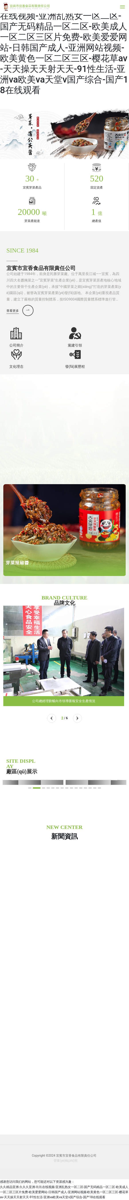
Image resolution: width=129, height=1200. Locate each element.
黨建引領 (75, 345)
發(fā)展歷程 (75, 366)
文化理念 (16, 366)
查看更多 (12, 310)
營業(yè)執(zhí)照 (65, 1160)
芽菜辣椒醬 (17, 562)
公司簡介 (16, 345)
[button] (51, 718)
